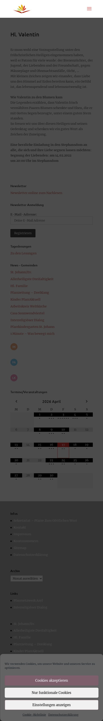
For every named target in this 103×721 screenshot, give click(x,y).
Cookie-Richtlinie (34, 714)
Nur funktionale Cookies (51, 693)
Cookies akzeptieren (51, 680)
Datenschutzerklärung (63, 714)
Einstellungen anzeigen (51, 705)
